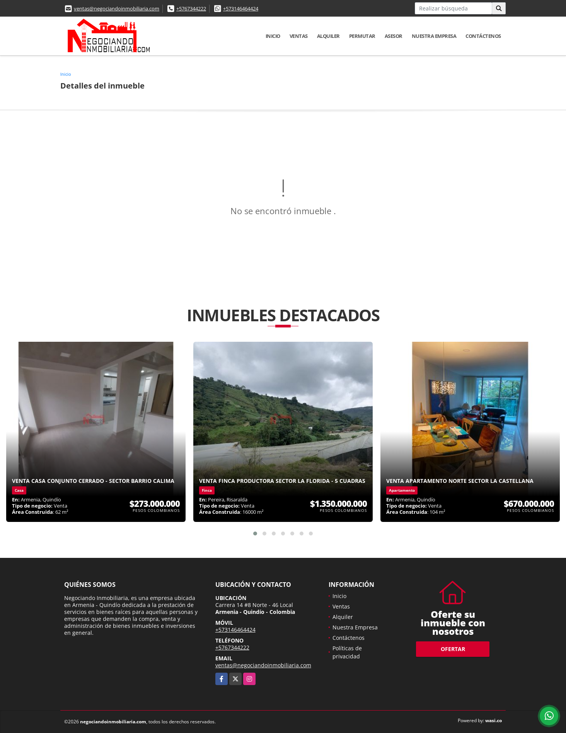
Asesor (393, 35)
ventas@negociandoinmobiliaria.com (116, 8)
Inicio (273, 35)
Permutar (362, 35)
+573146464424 (240, 8)
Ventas (299, 35)
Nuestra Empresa (434, 35)
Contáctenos (483, 35)
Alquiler (328, 35)
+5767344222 (191, 8)
